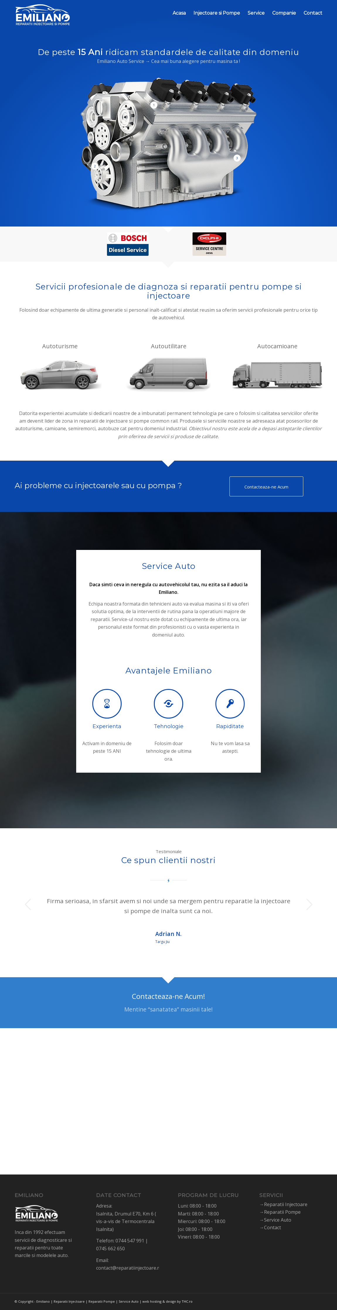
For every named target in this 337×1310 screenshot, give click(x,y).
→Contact (270, 1227)
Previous (28, 904)
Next (309, 904)
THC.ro (187, 1301)
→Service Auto (275, 1220)
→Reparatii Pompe (280, 1212)
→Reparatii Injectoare (283, 1204)
